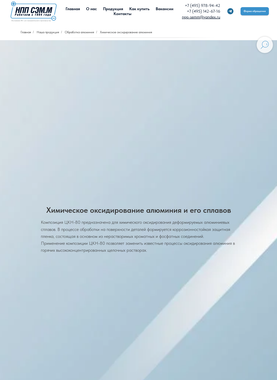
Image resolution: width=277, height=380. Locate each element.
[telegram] (230, 11)
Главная (73, 8)
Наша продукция (48, 32)
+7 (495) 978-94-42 (202, 5)
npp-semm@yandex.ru (201, 16)
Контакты (122, 13)
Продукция (113, 8)
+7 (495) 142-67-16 (203, 11)
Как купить (139, 8)
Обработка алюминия (79, 32)
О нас (91, 8)
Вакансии (164, 8)
